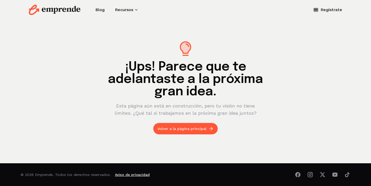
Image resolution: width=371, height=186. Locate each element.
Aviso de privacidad (132, 175)
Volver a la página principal (185, 128)
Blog (100, 9)
